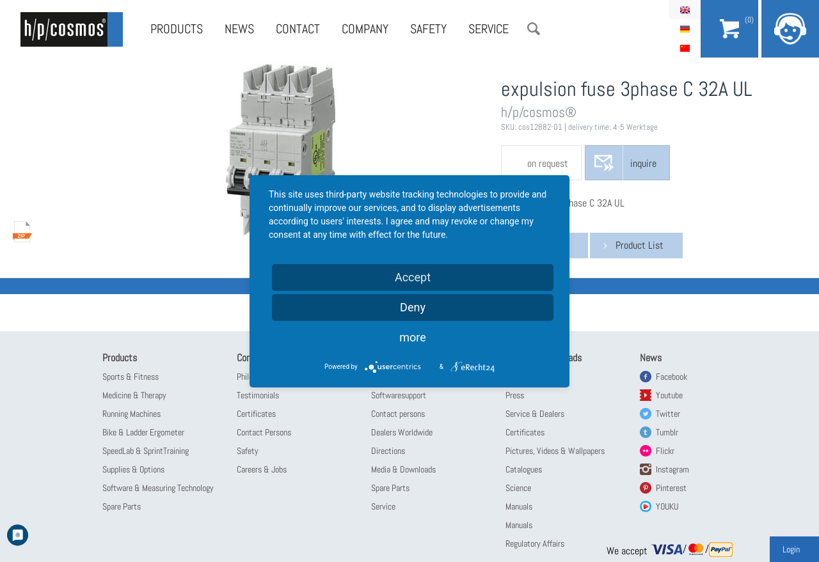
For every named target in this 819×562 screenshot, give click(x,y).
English (685, 9)
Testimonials (258, 395)
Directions (388, 451)
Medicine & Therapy (134, 395)
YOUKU (667, 506)
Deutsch (685, 28)
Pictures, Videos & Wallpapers (555, 451)
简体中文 (685, 48)
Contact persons (398, 413)
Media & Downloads (403, 469)
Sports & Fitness (130, 376)
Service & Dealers (534, 413)
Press (514, 395)
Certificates (256, 413)
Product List (640, 245)
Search (533, 29)
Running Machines (131, 413)
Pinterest (671, 488)
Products (176, 28)
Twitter (668, 413)
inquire (643, 163)
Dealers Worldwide (402, 432)
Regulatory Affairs (534, 543)
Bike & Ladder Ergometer (143, 432)
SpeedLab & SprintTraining (145, 451)
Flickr (665, 451)
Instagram (672, 469)
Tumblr (667, 432)
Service (488, 28)
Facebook (671, 376)
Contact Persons (264, 432)
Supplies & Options (133, 469)
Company (365, 28)
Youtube (669, 395)
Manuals (518, 506)
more (412, 337)
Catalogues (523, 469)
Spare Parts (121, 506)
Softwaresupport (398, 395)
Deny (412, 307)
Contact (298, 28)
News (239, 28)
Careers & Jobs (262, 469)
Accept (413, 277)
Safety (428, 28)
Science (518, 488)
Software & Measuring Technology (158, 488)
